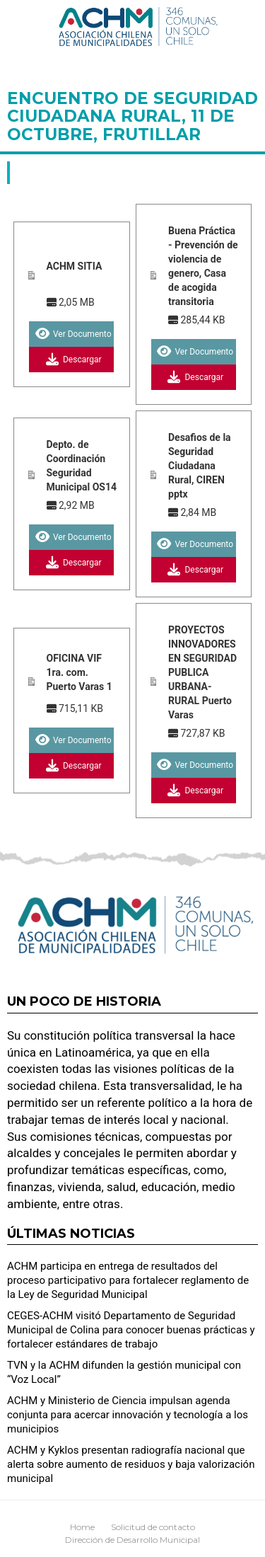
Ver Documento (72, 334)
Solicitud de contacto (153, 1527)
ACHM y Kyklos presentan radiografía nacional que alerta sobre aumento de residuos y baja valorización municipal (130, 1464)
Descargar (72, 359)
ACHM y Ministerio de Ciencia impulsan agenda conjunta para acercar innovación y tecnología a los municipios (127, 1414)
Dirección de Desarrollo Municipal (132, 1539)
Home (82, 1527)
